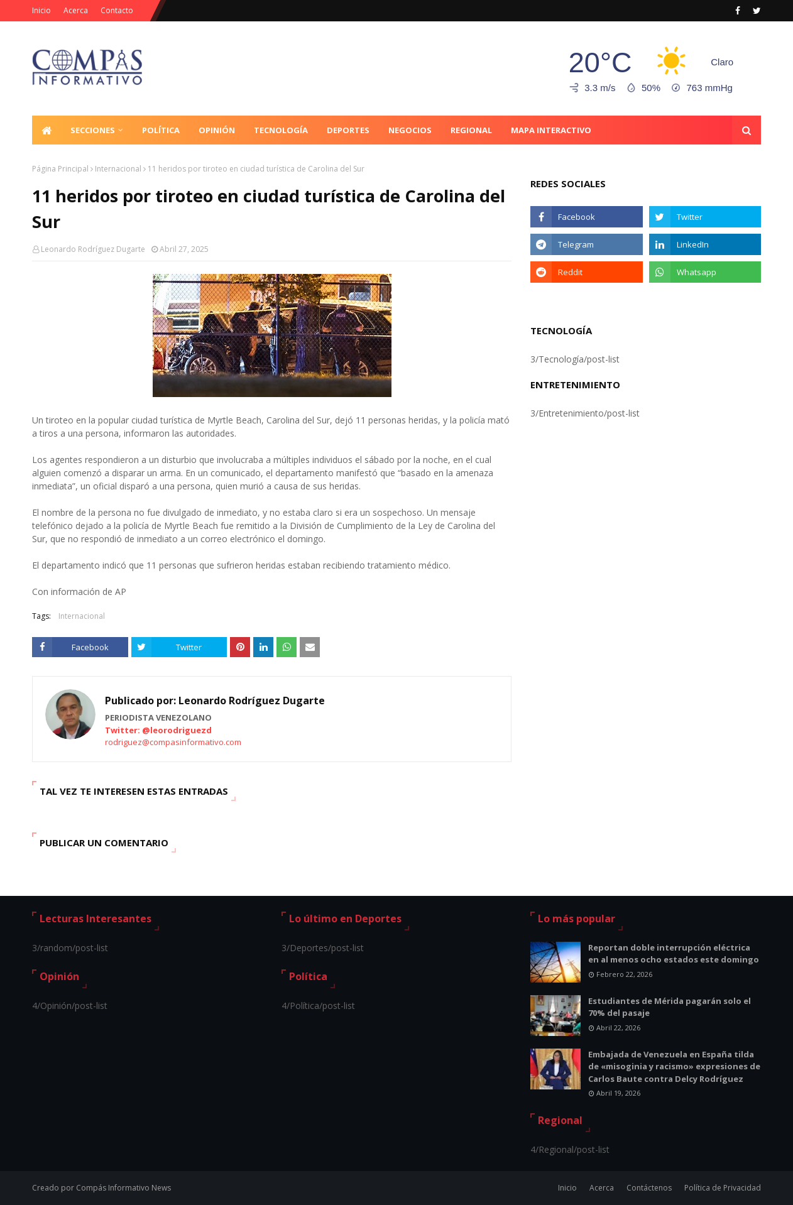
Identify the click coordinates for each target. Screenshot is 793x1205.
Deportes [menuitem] (348, 130)
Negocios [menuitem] (410, 130)
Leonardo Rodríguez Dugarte (93, 249)
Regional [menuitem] (471, 130)
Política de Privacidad (722, 1187)
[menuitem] (46, 130)
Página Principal (60, 168)
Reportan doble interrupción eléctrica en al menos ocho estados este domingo (673, 954)
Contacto (117, 10)
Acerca (75, 10)
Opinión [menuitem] (217, 130)
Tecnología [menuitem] (281, 130)
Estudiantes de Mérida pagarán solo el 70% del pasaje (669, 1007)
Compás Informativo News (123, 1187)
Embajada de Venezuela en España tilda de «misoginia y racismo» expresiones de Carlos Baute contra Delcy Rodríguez (674, 1066)
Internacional (118, 168)
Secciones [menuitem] (92, 130)
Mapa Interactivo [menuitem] (551, 130)
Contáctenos (649, 1187)
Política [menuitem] (161, 130)
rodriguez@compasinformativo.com (173, 742)
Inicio (41, 10)
